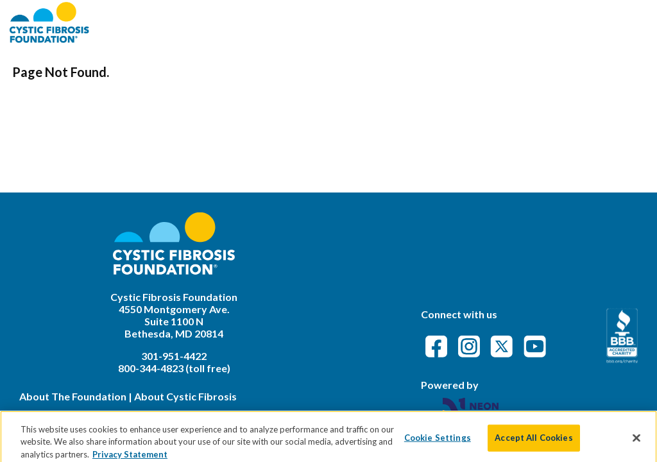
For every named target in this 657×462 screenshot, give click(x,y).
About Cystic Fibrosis (185, 396)
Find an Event (405, 22)
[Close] (636, 443)
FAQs (471, 22)
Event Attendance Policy (571, 22)
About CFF (322, 22)
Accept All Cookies (533, 442)
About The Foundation (72, 396)
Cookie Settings (437, 442)
